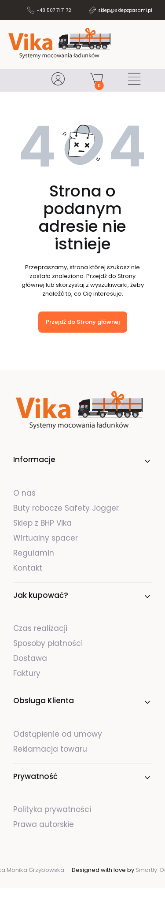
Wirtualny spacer (45, 538)
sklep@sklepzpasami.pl (125, 10)
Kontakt (27, 568)
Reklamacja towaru (50, 749)
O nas (24, 493)
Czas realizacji (40, 628)
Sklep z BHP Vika (43, 523)
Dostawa (30, 658)
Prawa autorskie (43, 824)
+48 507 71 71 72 (54, 10)
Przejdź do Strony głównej (83, 322)
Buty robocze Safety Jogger (67, 508)
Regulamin (33, 553)
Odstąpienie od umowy (57, 734)
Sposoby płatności (48, 643)
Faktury (26, 673)
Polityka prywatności (52, 809)
